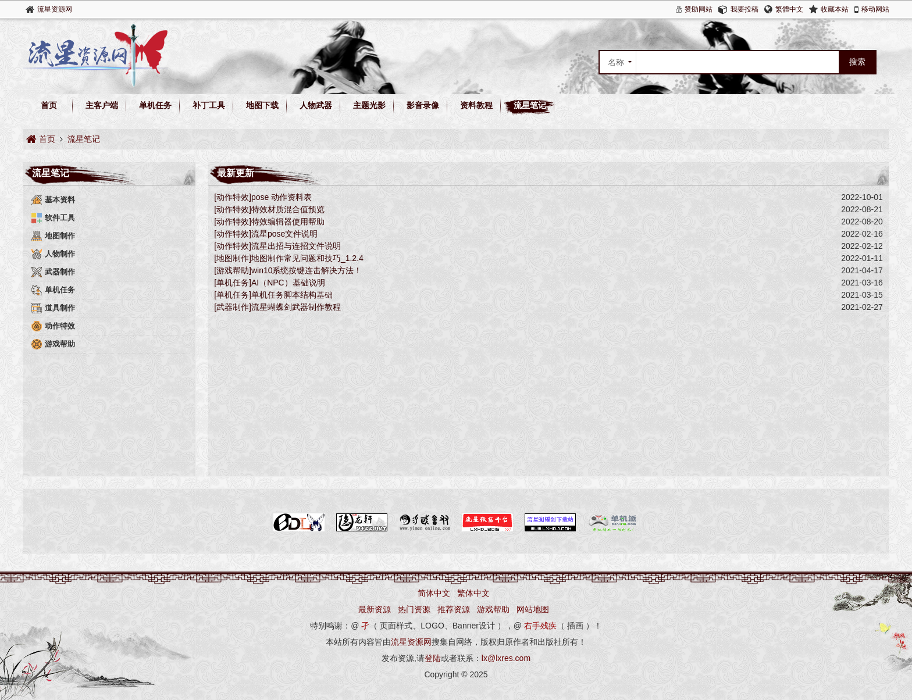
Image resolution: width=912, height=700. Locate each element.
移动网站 (875, 9)
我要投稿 (744, 9)
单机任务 (155, 105)
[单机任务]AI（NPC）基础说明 (269, 282)
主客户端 (102, 105)
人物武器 (316, 105)
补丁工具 (209, 105)
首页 (49, 105)
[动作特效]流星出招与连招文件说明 (277, 246)
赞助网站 (698, 9)
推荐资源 (453, 609)
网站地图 (532, 609)
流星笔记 (530, 105)
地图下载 (262, 105)
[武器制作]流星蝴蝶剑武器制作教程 (277, 307)
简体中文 (434, 593)
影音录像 (423, 105)
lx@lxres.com (506, 658)
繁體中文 (789, 9)
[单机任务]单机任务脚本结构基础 (273, 294)
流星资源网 (54, 9)
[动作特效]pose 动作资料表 (263, 197)
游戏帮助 (493, 609)
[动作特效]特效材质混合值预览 (269, 209)
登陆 (433, 658)
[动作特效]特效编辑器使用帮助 (269, 221)
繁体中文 (473, 593)
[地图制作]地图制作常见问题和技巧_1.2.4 (289, 258)
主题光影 (369, 105)
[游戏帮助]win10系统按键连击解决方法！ (288, 270)
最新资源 (374, 609)
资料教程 (476, 105)
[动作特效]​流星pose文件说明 (266, 233)
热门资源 (414, 609)
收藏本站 (835, 9)
